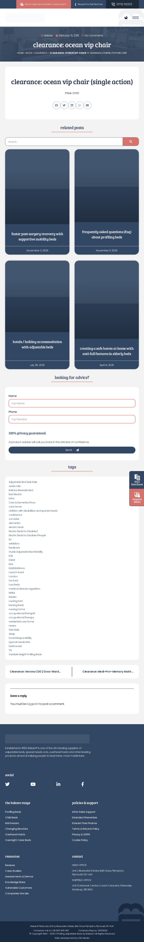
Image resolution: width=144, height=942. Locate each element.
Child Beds (11, 817)
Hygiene (106, 53)
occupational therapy (21, 617)
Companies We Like (17, 893)
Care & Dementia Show (22, 502)
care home (15, 506)
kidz (11, 564)
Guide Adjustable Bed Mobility (26, 552)
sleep (12, 634)
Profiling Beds (13, 812)
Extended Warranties (84, 817)
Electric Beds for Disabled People (27, 535)
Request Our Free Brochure (90, 4)
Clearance (40, 53)
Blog (29, 53)
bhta (11, 498)
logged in (33, 704)
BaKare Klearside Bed (21, 490)
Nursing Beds (16, 605)
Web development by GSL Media (72, 938)
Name (12, 396)
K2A (11, 556)
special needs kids (19, 642)
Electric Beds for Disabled (23, 531)
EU (10, 539)
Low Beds (14, 584)
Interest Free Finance (84, 823)
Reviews (10, 865)
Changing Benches (16, 829)
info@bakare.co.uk (83, 900)
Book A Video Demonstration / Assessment (45, 4)
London (13, 576)
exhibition (14, 543)
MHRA (12, 593)
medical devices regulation (24, 588)
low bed (13, 580)
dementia (14, 523)
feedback (14, 547)
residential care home (21, 621)
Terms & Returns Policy (85, 829)
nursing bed (16, 601)
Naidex (12, 597)
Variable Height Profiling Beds (25, 654)
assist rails (15, 486)
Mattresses (12, 823)
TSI (10, 650)
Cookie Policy (80, 840)
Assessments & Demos (19, 876)
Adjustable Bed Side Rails (23, 482)
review (12, 625)
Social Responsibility (20, 638)
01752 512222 (124, 4)
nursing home (17, 609)
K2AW (12, 560)
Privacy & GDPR (81, 834)
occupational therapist (22, 613)
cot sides (14, 519)
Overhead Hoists (15, 834)
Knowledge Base (15, 882)
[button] (57, 105)
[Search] (131, 141)
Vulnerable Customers (18, 888)
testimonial (15, 646)
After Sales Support (83, 812)
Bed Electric (15, 494)
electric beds (16, 527)
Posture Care (119, 53)
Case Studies (13, 871)
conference (15, 515)
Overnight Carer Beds (18, 840)
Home (20, 53)
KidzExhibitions (17, 568)
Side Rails (14, 629)
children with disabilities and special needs (33, 510)
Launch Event (16, 572)
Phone (13, 412)
